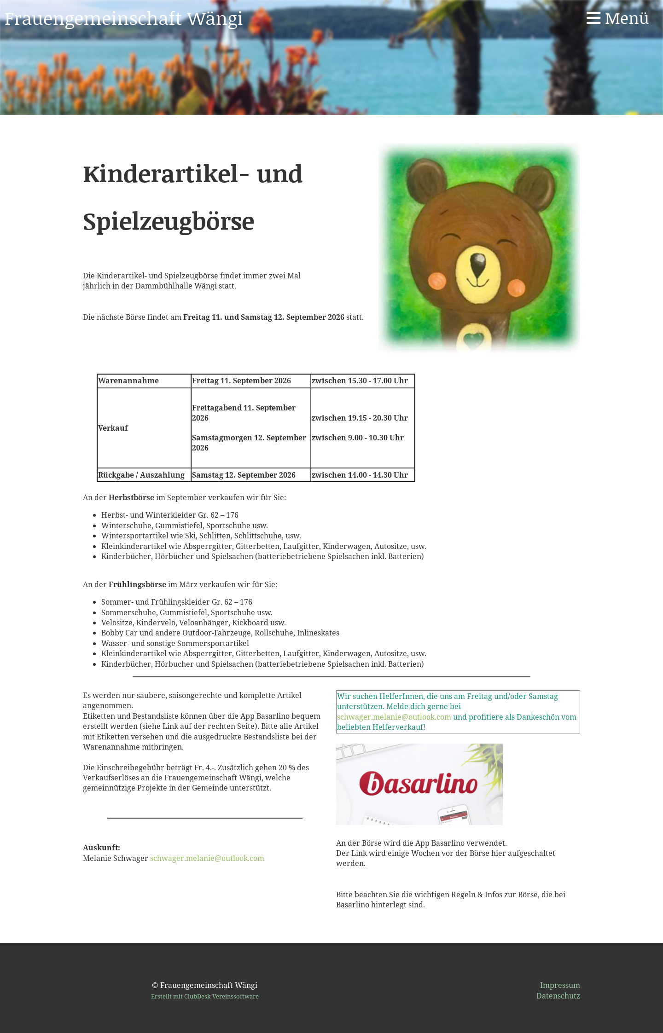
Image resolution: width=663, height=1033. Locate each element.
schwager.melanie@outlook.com (207, 858)
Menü (618, 17)
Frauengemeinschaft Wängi (124, 17)
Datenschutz (558, 996)
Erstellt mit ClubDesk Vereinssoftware (205, 996)
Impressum (560, 985)
